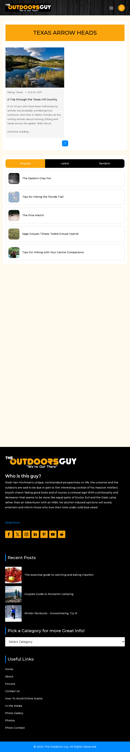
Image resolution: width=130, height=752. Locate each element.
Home (9, 669)
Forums (10, 684)
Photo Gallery (14, 713)
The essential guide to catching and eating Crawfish (59, 574)
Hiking (10, 92)
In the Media (13, 706)
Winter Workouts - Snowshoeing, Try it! (50, 613)
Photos (10, 720)
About (9, 676)
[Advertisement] (30, 352)
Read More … (13, 522)
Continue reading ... (19, 131)
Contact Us (12, 691)
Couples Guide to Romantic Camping (48, 594)
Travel (19, 92)
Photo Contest (15, 728)
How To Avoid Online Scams (24, 698)
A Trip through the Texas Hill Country (32, 99)
